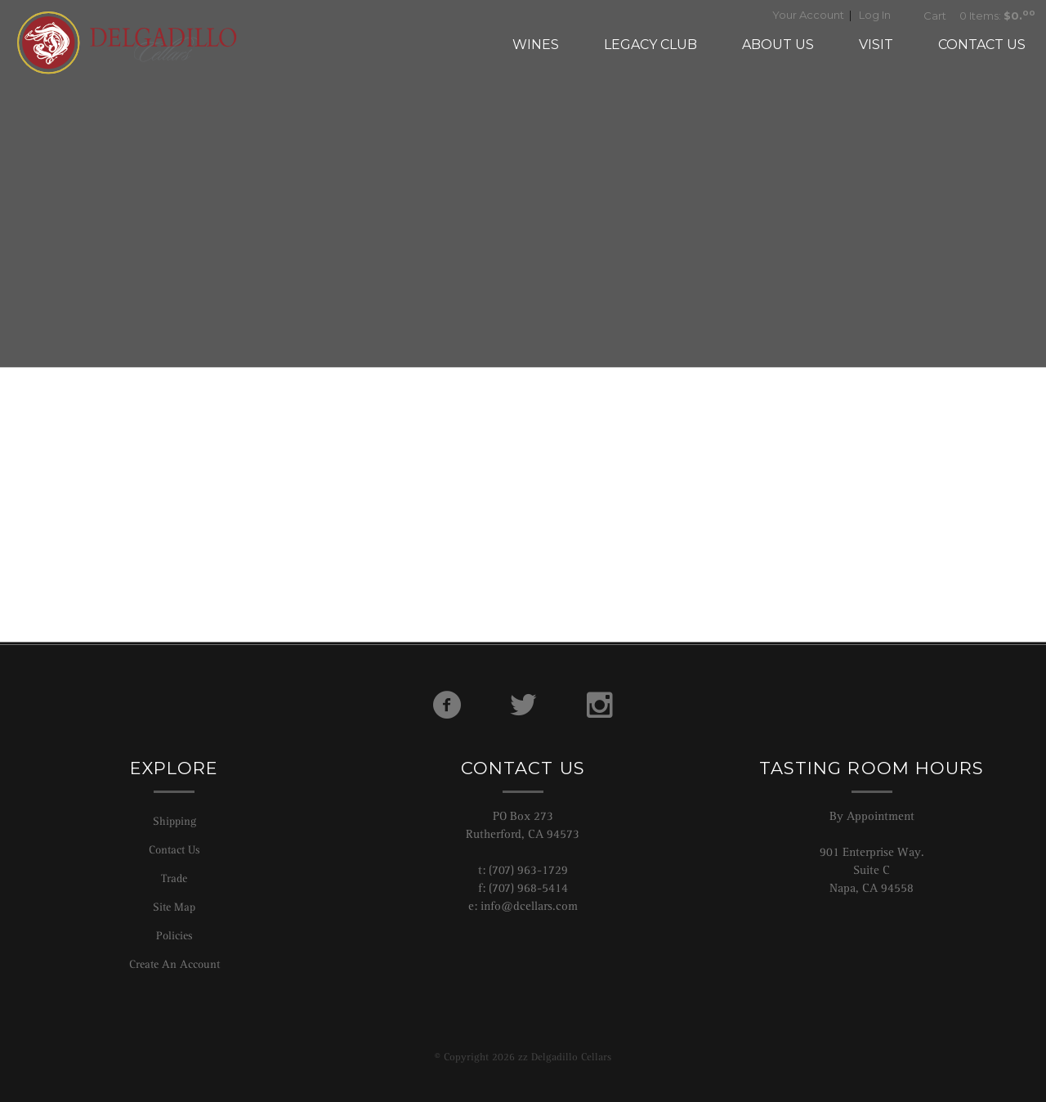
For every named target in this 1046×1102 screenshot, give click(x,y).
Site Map (174, 906)
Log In (875, 14)
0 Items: (974, 15)
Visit (876, 44)
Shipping (174, 820)
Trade (174, 878)
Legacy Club (650, 44)
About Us (778, 44)
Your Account (808, 14)
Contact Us (982, 44)
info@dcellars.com (529, 905)
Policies (174, 935)
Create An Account (174, 963)
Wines (535, 44)
